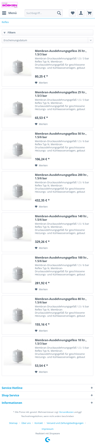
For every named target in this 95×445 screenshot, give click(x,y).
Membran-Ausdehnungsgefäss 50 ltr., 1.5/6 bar (61, 135)
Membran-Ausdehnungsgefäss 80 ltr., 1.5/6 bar (61, 300)
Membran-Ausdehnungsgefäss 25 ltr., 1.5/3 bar (61, 94)
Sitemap (13, 423)
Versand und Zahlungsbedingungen (65, 423)
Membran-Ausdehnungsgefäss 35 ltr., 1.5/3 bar (61, 52)
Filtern (9, 32)
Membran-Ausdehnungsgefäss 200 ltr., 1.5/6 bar (61, 176)
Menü (9, 12)
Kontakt (39, 423)
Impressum (47, 428)
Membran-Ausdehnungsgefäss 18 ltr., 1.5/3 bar (61, 341)
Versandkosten (66, 412)
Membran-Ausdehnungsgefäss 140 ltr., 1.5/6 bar (61, 217)
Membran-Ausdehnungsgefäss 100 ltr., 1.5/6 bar (61, 259)
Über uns (26, 423)
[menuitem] (9, 13)
